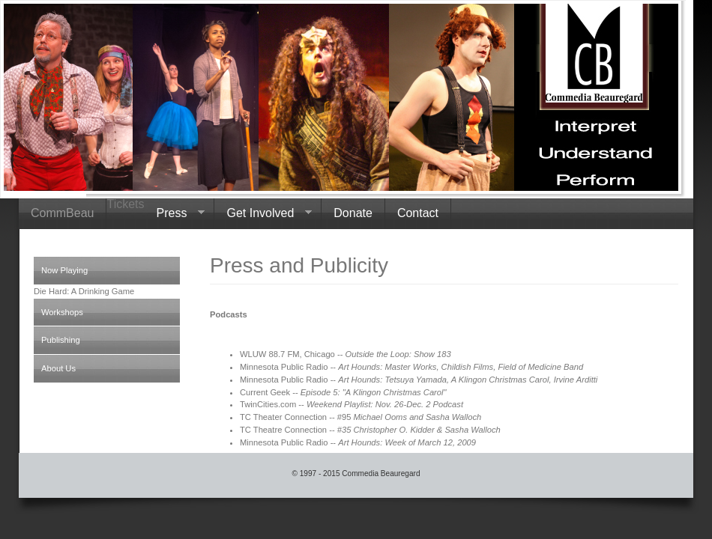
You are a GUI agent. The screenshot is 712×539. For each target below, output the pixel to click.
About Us (58, 368)
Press (175, 213)
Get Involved (263, 213)
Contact (417, 213)
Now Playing (64, 270)
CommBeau (62, 213)
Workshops (62, 312)
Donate (353, 213)
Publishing (60, 339)
